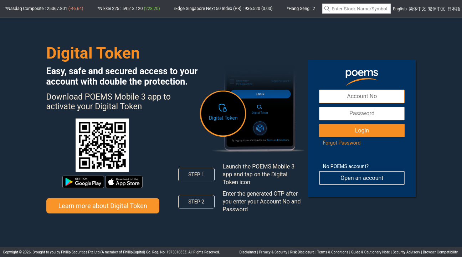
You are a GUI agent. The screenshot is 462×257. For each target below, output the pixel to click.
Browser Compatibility (440, 252)
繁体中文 (436, 8)
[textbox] (356, 9)
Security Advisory (406, 252)
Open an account (361, 178)
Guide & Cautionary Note (370, 252)
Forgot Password (341, 143)
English (400, 8)
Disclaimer (247, 252)
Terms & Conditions (332, 252)
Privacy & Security (273, 252)
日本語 (453, 8)
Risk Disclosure (302, 252)
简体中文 (417, 8)
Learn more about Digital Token (102, 206)
